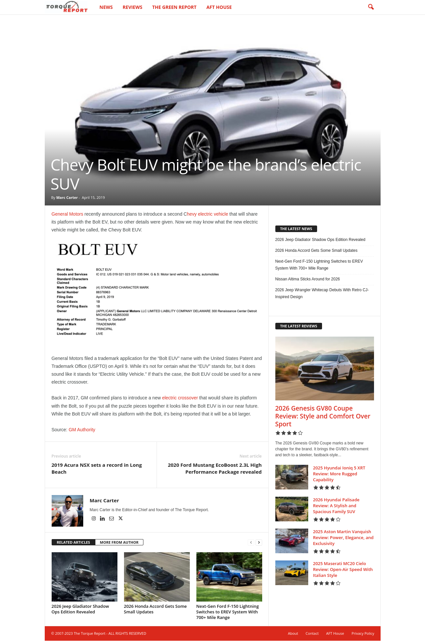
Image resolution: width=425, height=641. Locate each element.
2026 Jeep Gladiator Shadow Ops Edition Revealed (80, 609)
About (293, 633)
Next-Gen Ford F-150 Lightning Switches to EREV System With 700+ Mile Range (227, 612)
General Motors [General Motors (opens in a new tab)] (67, 214)
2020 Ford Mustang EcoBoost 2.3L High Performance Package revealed (215, 468)
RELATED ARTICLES (73, 542)
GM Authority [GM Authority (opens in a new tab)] (82, 430)
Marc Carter (67, 197)
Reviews (132, 7)
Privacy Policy (363, 633)
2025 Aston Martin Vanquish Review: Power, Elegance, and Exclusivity (343, 538)
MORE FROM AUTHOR (119, 542)
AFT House (219, 7)
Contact (312, 633)
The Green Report (174, 7)
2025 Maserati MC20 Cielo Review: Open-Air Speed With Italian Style (343, 570)
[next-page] (259, 542)
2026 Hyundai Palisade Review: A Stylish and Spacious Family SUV (336, 506)
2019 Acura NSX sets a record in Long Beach (97, 468)
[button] (370, 7)
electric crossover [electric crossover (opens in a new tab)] (180, 398)
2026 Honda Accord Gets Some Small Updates (155, 609)
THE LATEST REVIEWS (298, 326)
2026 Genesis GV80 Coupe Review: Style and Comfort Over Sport (322, 416)
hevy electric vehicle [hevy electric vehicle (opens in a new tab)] (207, 214)
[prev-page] (251, 542)
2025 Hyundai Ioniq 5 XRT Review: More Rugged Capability (339, 474)
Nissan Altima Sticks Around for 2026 (307, 279)
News (106, 7)
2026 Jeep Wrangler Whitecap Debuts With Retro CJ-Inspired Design (322, 293)
